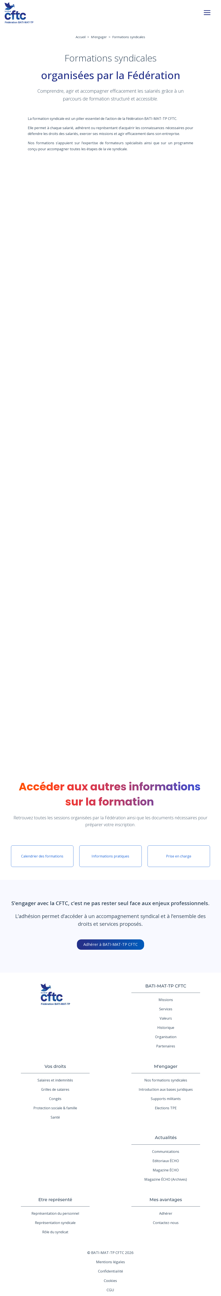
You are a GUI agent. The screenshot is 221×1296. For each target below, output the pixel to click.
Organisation (165, 1036)
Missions (166, 999)
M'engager (165, 1066)
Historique (165, 1027)
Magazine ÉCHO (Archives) (165, 1179)
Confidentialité (110, 1271)
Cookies (110, 1280)
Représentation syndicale (55, 1222)
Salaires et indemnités (55, 1080)
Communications (165, 1151)
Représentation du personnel (55, 1213)
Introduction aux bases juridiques (166, 1089)
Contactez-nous (166, 1222)
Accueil (81, 37)
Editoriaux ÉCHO (166, 1160)
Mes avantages (165, 1199)
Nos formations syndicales (165, 1080)
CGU (110, 1289)
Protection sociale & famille (55, 1108)
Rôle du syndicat (55, 1232)
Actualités (166, 1137)
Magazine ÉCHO (166, 1170)
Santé (55, 1117)
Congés (55, 1098)
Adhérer (165, 1213)
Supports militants (166, 1098)
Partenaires (165, 1046)
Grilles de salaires (55, 1089)
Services (165, 1009)
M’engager (99, 37)
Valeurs (166, 1018)
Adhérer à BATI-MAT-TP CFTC (110, 944)
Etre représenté (55, 1199)
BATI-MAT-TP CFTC (165, 986)
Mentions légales (110, 1261)
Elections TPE (166, 1108)
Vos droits (55, 1066)
